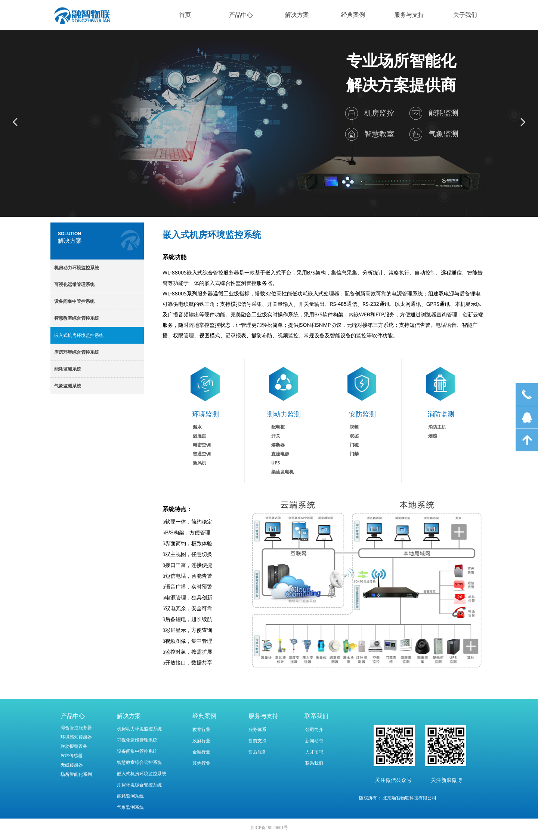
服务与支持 (409, 15)
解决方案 (297, 15)
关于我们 (465, 15)
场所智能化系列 (76, 774)
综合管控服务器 (76, 727)
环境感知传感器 (76, 737)
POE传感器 (72, 755)
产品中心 (241, 15)
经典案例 (353, 15)
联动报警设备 (74, 746)
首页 (185, 15)
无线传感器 (72, 765)
